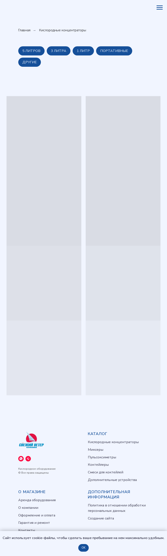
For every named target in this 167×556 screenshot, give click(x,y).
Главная (24, 30)
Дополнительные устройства (112, 480)
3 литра (58, 50)
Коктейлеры (98, 464)
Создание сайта (101, 518)
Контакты (26, 530)
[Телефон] (28, 458)
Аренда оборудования (37, 500)
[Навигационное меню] (160, 7)
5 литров (31, 50)
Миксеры (95, 449)
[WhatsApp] (21, 458)
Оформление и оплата (36, 515)
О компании (28, 507)
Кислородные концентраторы (113, 442)
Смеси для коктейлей (105, 472)
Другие (29, 62)
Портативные (114, 50)
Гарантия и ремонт (34, 522)
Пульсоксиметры (102, 457)
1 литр (83, 50)
